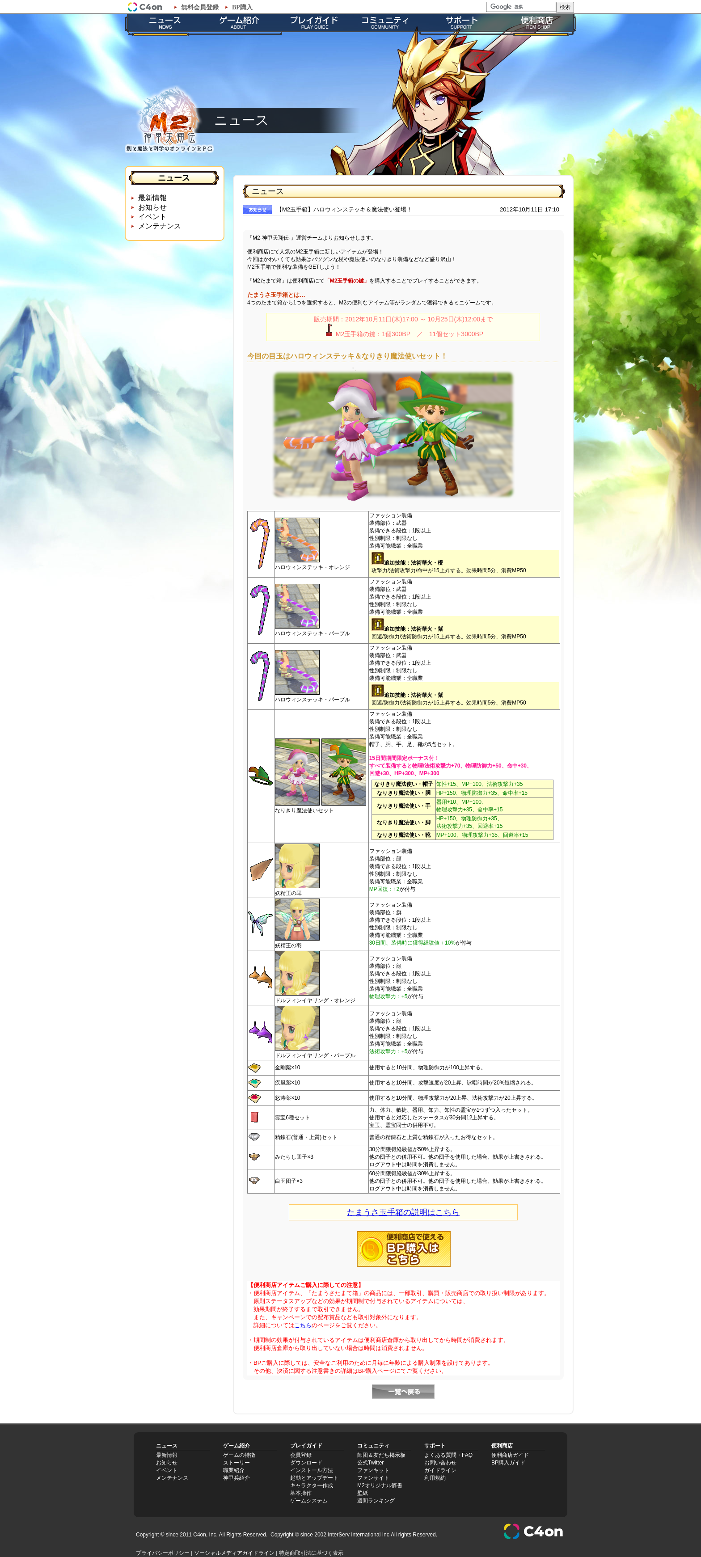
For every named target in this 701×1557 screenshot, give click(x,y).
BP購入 (242, 7)
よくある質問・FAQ (448, 1455)
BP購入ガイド (508, 1463)
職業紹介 (234, 1470)
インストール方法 (311, 1470)
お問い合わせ (440, 1463)
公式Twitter (370, 1463)
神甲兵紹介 (236, 1478)
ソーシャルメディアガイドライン (234, 1553)
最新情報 (152, 198)
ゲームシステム (309, 1501)
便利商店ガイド (510, 1455)
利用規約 (435, 1478)
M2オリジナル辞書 (379, 1485)
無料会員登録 (200, 7)
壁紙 (362, 1493)
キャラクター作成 (311, 1485)
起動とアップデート (314, 1478)
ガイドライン (440, 1470)
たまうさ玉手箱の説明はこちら (403, 1212)
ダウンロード (306, 1463)
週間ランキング (376, 1501)
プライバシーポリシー (163, 1553)
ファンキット (373, 1470)
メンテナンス (159, 226)
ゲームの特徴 (239, 1455)
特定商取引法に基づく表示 (311, 1553)
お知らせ (152, 207)
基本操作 (301, 1493)
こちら (303, 1325)
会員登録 (301, 1455)
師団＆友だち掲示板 (381, 1455)
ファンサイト (373, 1478)
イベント (152, 216)
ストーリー (236, 1463)
